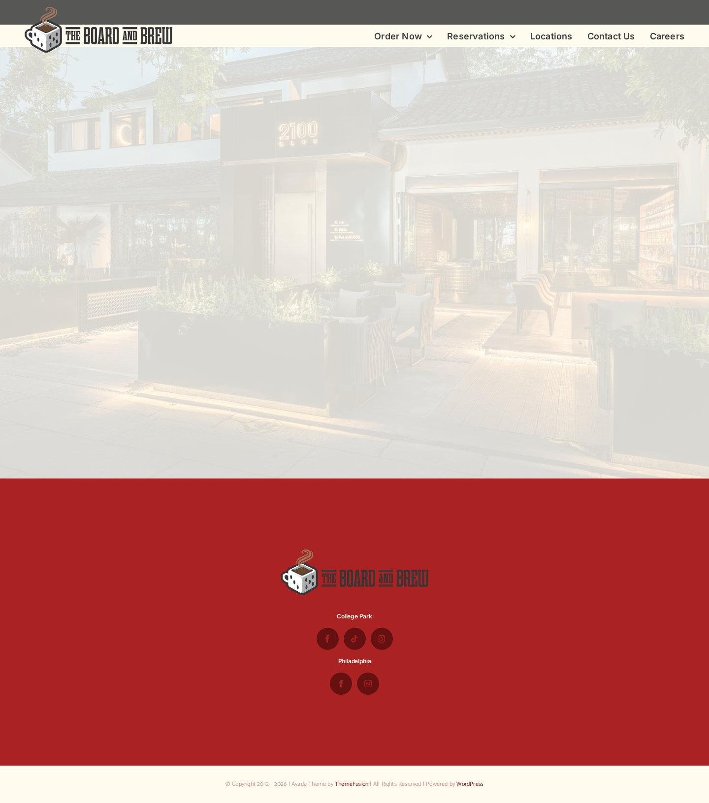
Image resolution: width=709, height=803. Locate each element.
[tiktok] (355, 639)
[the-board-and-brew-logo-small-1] (98, 11)
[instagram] (382, 639)
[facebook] (328, 639)
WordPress (469, 784)
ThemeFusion (351, 784)
